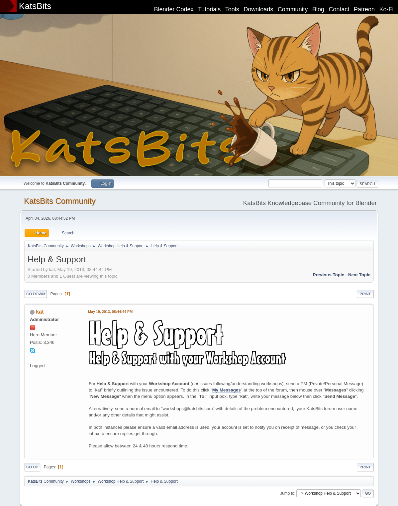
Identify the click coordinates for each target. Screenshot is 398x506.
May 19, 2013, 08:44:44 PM (110, 312)
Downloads (258, 9)
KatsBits (35, 6)
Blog (318, 9)
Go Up (32, 467)
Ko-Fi (386, 9)
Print (365, 294)
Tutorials (209, 9)
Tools (232, 9)
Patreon (364, 9)
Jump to (287, 493)
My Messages (226, 389)
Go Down (35, 294)
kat (40, 312)
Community (293, 9)
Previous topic (329, 274)
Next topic (359, 274)
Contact (339, 9)
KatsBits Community (60, 200)
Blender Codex (173, 9)
